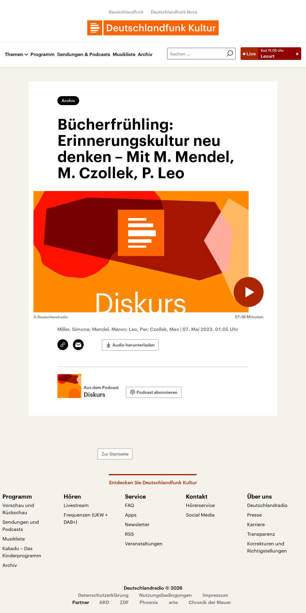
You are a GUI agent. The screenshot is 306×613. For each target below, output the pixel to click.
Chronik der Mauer (210, 602)
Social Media (200, 514)
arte (173, 602)
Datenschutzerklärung (103, 595)
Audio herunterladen (133, 344)
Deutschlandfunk (126, 11)
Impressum (215, 595)
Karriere (256, 524)
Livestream (76, 505)
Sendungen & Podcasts (83, 54)
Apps (131, 514)
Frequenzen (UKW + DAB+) (86, 518)
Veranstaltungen (144, 543)
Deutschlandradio (267, 505)
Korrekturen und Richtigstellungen (267, 547)
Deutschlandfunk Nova (174, 11)
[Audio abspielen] (249, 292)
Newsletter (137, 524)
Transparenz (261, 534)
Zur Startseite (115, 453)
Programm (42, 54)
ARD (104, 602)
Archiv (145, 54)
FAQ (129, 505)
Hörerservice (200, 505)
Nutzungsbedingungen (165, 595)
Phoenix (149, 602)
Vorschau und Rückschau (18, 508)
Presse (254, 514)
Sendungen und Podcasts (20, 525)
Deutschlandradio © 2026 (153, 588)
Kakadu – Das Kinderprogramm (21, 551)
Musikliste (124, 54)
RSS (129, 534)
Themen (14, 54)
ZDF (124, 602)
